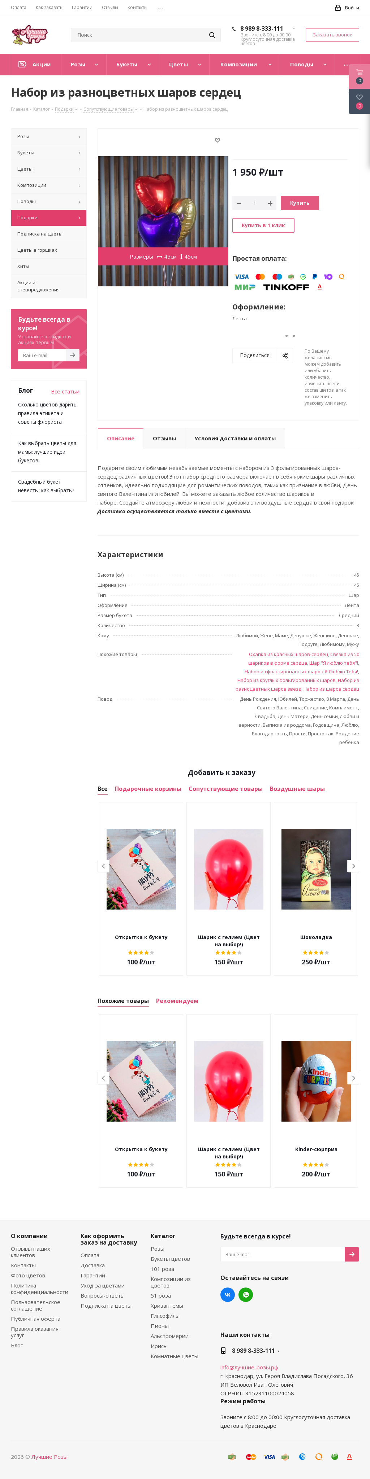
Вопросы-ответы (103, 1295)
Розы (157, 1248)
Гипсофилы (165, 1315)
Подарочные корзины (148, 789)
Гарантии (93, 1275)
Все (103, 789)
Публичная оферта (35, 1318)
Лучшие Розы (49, 1456)
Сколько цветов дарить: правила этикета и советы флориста (48, 413)
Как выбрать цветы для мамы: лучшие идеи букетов (47, 452)
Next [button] (353, 866)
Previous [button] (103, 866)
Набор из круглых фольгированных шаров (286, 680)
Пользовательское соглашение (35, 1305)
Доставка (93, 1265)
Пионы (160, 1325)
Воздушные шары (297, 789)
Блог (17, 1345)
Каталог (163, 1236)
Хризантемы (167, 1305)
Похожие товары (123, 1001)
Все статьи (65, 391)
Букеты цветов (170, 1258)
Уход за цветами (103, 1285)
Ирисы (159, 1346)
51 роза (161, 1295)
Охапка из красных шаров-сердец (288, 654)
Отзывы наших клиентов (30, 1252)
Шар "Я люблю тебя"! (333, 663)
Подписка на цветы (106, 1305)
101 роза (162, 1268)
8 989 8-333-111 (261, 28)
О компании (29, 1236)
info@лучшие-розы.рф (249, 1367)
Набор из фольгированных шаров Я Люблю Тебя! (301, 671)
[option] (141, 889)
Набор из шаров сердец (331, 689)
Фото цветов (28, 1275)
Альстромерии (170, 1335)
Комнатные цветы (174, 1356)
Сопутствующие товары (226, 789)
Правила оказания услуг (35, 1332)
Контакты (23, 1265)
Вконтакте (227, 1294)
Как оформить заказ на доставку (109, 1239)
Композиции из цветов (171, 1282)
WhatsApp (245, 1294)
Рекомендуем (177, 1001)
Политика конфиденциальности (39, 1288)
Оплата (90, 1255)
